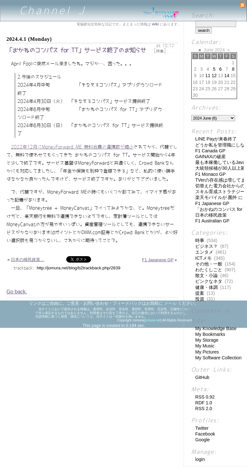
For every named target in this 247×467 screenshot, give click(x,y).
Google (202, 439)
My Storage (206, 340)
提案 (199, 293)
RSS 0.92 (205, 397)
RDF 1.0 (203, 402)
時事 (160, 51)
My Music (204, 345)
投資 (199, 298)
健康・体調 (206, 287)
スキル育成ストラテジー (220, 191)
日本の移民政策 (211, 215)
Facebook (205, 433)
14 (226, 75)
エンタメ (204, 252)
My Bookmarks (210, 334)
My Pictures (207, 352)
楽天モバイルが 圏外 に (219, 197)
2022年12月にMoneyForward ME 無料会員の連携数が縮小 (72, 147)
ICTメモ (203, 258)
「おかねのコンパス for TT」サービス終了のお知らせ (76, 50)
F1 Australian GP (212, 220)
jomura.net (152, 320)
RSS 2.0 (203, 408)
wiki (155, 24)
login (200, 459)
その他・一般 (208, 263)
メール (170, 303)
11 (207, 75)
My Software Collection (218, 357)
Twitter (201, 428)
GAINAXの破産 (210, 156)
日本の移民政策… (27, 259)
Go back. (16, 291)
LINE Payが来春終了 (216, 138)
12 (214, 75)
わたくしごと (208, 269)
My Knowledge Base (215, 328)
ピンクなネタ (208, 281)
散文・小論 (206, 275)
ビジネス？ (206, 246)
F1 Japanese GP (157, 259)
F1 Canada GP (210, 150)
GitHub (202, 377)
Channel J (53, 10)
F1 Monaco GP (210, 174)
